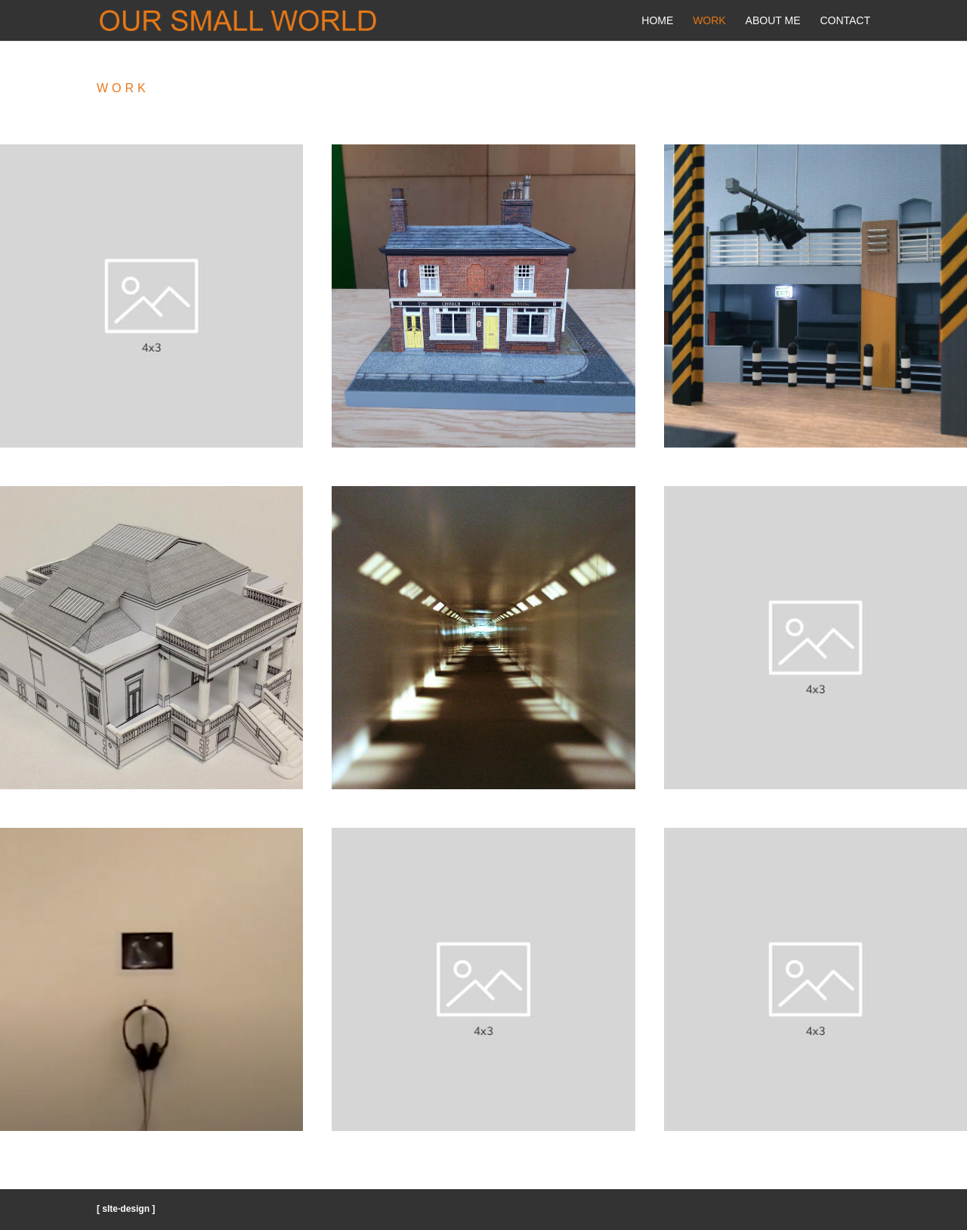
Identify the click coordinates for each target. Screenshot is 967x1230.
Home (657, 20)
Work (709, 20)
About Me (773, 20)
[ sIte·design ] (126, 1209)
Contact (845, 20)
